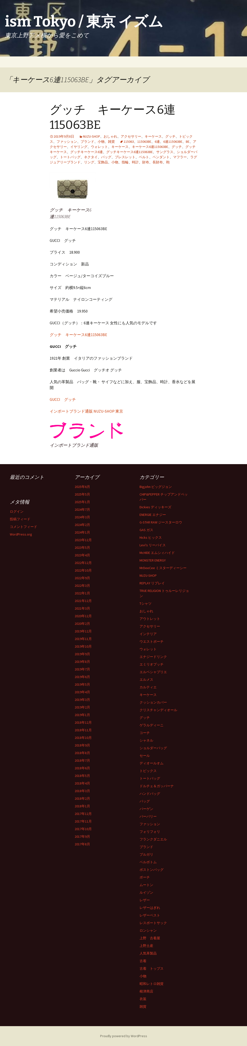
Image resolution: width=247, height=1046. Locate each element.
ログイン (17, 511)
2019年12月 (83, 631)
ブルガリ (146, 854)
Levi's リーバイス (153, 545)
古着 (143, 961)
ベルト (144, 157)
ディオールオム (152, 763)
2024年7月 (82, 509)
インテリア (148, 634)
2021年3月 (82, 608)
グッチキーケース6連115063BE (129, 152)
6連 (157, 141)
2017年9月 (82, 836)
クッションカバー (153, 702)
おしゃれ (110, 136)
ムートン (146, 885)
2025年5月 (82, 494)
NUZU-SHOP (91, 136)
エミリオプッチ (152, 664)
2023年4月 (82, 555)
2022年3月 (82, 585)
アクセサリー (131, 136)
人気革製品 (148, 953)
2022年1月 (82, 593)
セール (145, 755)
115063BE (144, 141)
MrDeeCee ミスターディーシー (163, 568)
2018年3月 (82, 791)
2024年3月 (82, 517)
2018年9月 (82, 745)
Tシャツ (146, 603)
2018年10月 (83, 737)
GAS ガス (146, 530)
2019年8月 (82, 661)
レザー (145, 900)
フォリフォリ (150, 831)
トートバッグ (70, 157)
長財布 (158, 162)
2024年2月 (82, 525)
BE (187, 141)
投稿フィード (20, 519)
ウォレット (99, 146)
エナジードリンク (153, 656)
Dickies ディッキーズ (155, 507)
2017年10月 (83, 829)
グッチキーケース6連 (86, 152)
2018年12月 (83, 722)
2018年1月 (82, 806)
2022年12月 (83, 563)
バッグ (106, 157)
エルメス (146, 679)
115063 (129, 141)
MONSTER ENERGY (153, 560)
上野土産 (146, 945)
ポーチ (145, 877)
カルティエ (148, 687)
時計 (135, 162)
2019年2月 (82, 707)
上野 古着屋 (150, 938)
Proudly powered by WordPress (123, 1036)
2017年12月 (83, 813)
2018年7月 (82, 760)
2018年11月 (83, 730)
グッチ (170, 136)
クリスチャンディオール (158, 710)
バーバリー (148, 816)
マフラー (180, 157)
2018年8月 (82, 753)
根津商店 (146, 991)
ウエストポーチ (152, 641)
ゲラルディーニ (152, 725)
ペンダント (161, 157)
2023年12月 (83, 540)
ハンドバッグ (150, 793)
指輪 (125, 162)
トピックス (148, 771)
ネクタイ (91, 157)
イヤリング (78, 146)
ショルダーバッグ (153, 748)
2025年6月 (82, 486)
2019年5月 (82, 684)
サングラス (164, 152)
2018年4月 (82, 783)
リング (89, 162)
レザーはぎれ (150, 907)
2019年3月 (82, 699)
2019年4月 (82, 692)
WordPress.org (21, 534)
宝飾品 (103, 162)
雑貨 (111, 141)
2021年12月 (83, 601)
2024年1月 (82, 532)
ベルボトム (148, 862)
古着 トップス (152, 968)
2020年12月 (83, 616)
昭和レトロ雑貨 (152, 983)
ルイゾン (146, 892)
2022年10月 (83, 570)
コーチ (145, 733)
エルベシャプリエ (153, 672)
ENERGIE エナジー (153, 514)
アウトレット (150, 618)
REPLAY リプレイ (152, 583)
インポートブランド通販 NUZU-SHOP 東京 (86, 411)
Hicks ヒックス (151, 537)
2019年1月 (82, 715)
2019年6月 (82, 677)
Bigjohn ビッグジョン (156, 486)
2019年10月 (83, 646)
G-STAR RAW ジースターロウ (161, 522)
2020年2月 (82, 623)
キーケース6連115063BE (150, 146)
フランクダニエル (153, 839)
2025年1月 (82, 502)
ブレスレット (125, 157)
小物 (101, 141)
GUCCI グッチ (63, 399)
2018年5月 (82, 775)
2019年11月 (83, 639)
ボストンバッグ (152, 869)
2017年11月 (83, 821)
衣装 (143, 999)
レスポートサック (153, 923)
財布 (145, 162)
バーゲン (146, 809)
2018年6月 (82, 768)
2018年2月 (82, 798)
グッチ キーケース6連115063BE (78, 334)
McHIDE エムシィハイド (157, 552)
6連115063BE (172, 141)
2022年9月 (82, 578)
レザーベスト (150, 915)
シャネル (146, 740)
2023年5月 (82, 547)
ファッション (67, 141)
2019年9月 (82, 654)
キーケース (153, 136)
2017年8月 (82, 844)
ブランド (87, 141)
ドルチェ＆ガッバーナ (157, 786)
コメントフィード (23, 526)
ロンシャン (148, 930)
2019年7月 (82, 669)
